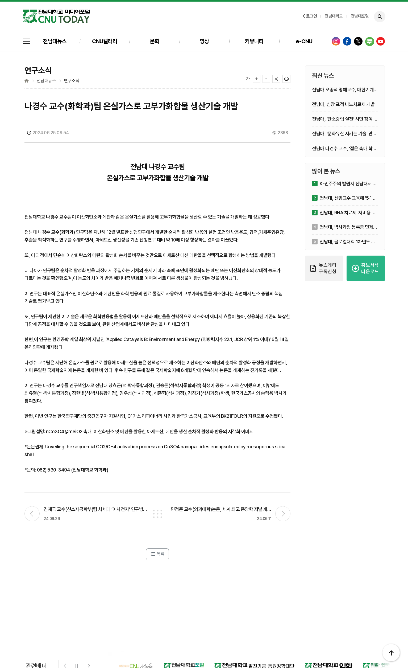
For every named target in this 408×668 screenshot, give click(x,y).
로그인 (309, 16)
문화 (154, 41)
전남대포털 (360, 16)
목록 (157, 554)
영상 (204, 41)
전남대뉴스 (54, 41)
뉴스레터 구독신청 (323, 268)
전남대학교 (334, 16)
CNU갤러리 (104, 41)
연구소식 (71, 81)
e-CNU (304, 41)
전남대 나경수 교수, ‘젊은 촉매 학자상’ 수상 (344, 149)
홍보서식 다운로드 (365, 268)
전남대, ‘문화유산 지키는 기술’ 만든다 (344, 134)
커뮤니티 (254, 41)
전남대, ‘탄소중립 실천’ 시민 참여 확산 (344, 119)
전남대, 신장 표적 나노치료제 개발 (343, 104)
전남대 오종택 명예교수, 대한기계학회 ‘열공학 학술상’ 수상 (345, 90)
